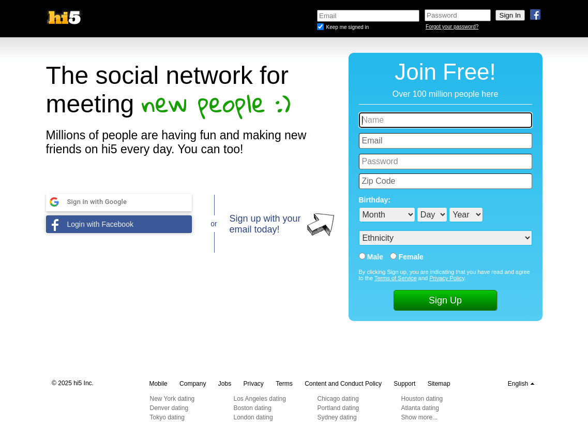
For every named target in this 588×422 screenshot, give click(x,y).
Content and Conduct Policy (343, 383)
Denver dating (169, 408)
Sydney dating (337, 417)
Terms (284, 383)
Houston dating (422, 398)
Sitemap (439, 383)
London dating (253, 417)
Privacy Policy (446, 278)
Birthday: (374, 200)
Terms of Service (395, 278)
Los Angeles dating (260, 398)
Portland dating (338, 408)
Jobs (224, 383)
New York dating (172, 398)
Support (404, 383)
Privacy (254, 383)
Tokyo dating (167, 417)
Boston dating (253, 408)
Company (192, 383)
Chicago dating (338, 398)
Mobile (158, 383)
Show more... (419, 417)
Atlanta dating (420, 408)
